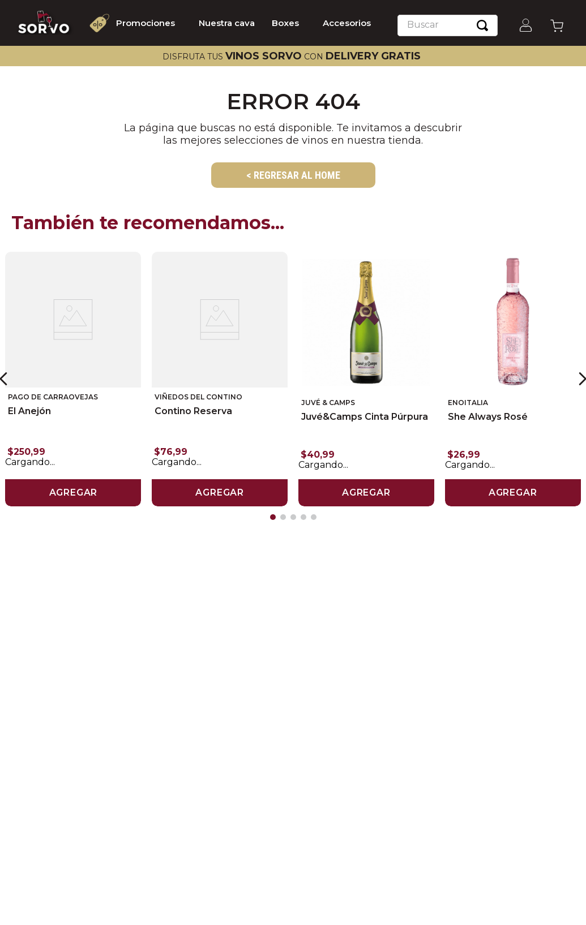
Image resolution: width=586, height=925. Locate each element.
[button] (273, 515)
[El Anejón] (73, 378)
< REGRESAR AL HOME (293, 175)
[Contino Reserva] (220, 378)
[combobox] (447, 25)
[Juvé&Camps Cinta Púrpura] (366, 378)
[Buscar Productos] (482, 25)
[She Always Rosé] (513, 378)
